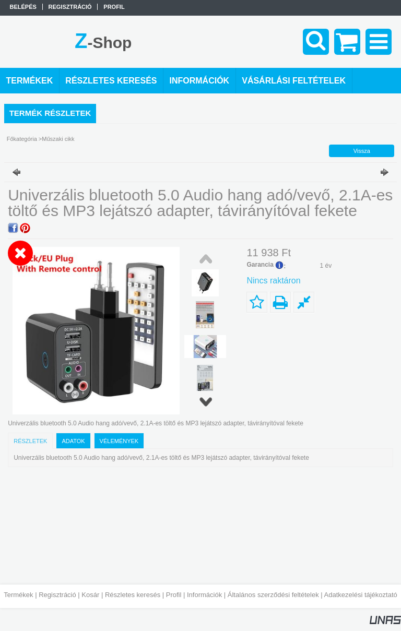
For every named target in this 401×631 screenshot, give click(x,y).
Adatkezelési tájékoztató (360, 595)
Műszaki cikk (58, 139)
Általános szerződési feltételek (273, 595)
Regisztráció (57, 595)
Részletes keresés (132, 595)
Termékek (18, 595)
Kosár (90, 595)
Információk (204, 595)
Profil (174, 595)
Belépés (23, 7)
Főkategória (22, 139)
